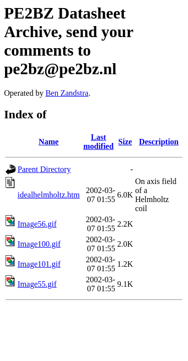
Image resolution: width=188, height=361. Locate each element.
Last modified (98, 141)
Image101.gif (39, 264)
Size (125, 141)
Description (158, 141)
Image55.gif (37, 284)
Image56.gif (37, 224)
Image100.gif (39, 244)
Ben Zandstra (67, 93)
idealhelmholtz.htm (49, 195)
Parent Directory (44, 169)
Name (49, 141)
